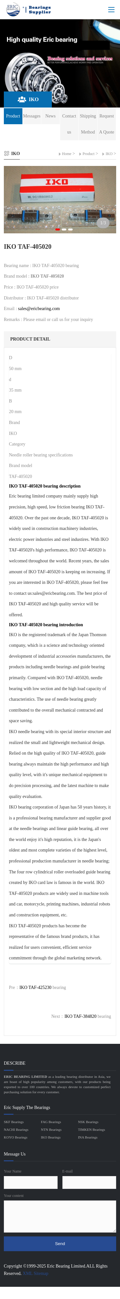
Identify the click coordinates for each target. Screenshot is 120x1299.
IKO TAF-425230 (36, 987)
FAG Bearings (51, 1122)
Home (66, 154)
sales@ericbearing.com (39, 308)
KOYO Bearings (16, 1137)
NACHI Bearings (16, 1129)
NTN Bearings (51, 1129)
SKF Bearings (14, 1122)
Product (88, 154)
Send (60, 1243)
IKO (109, 154)
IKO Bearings (50, 1137)
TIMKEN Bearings (91, 1129)
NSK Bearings (88, 1122)
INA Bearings (88, 1137)
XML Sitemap (35, 1273)
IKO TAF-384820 (80, 1016)
